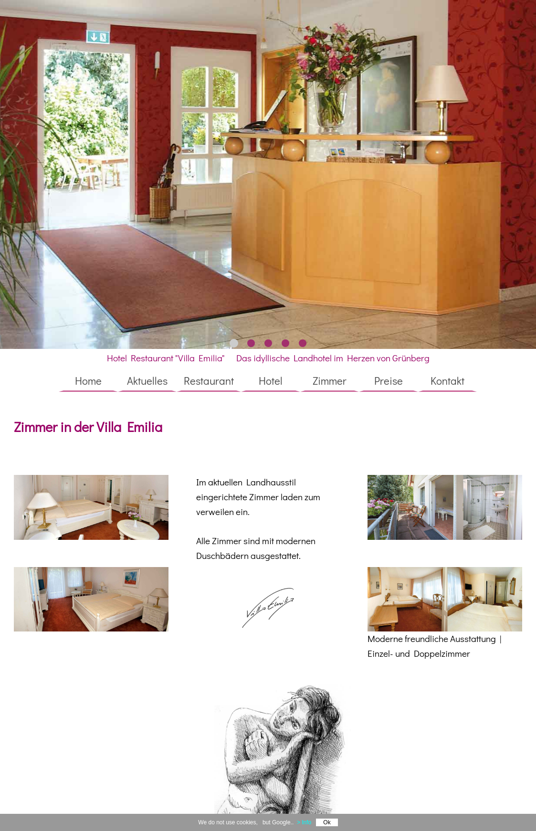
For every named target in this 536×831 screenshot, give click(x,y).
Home (88, 381)
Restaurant (209, 381)
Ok (326, 822)
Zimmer (330, 381)
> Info (304, 822)
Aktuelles (147, 381)
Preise (388, 381)
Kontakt (447, 381)
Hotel (271, 381)
